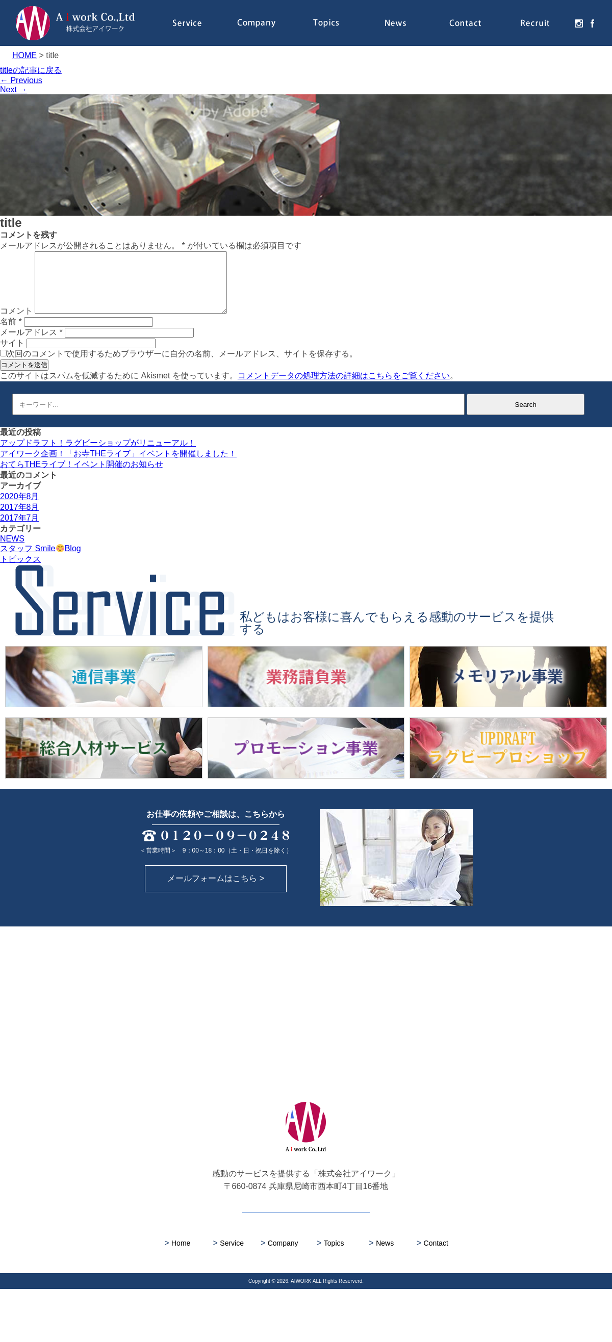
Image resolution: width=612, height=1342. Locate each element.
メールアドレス (31, 344)
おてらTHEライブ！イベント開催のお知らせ (81, 476)
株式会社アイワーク (75, 23)
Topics (326, 23)
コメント (16, 323)
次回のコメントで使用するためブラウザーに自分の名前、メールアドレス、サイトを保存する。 (182, 366)
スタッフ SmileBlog (40, 560)
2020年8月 (19, 508)
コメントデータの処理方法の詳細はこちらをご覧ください (344, 387)
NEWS (12, 551)
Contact (465, 23)
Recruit (535, 23)
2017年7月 (19, 530)
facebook (590, 23)
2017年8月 (19, 519)
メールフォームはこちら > (215, 931)
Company (256, 23)
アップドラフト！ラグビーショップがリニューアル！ (98, 455)
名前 (11, 333)
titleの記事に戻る (31, 70)
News (396, 23)
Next (13, 89)
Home (177, 1296)
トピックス (20, 571)
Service (187, 23)
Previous (21, 80)
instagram (576, 23)
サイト (12, 355)
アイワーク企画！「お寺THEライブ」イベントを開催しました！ (118, 465)
